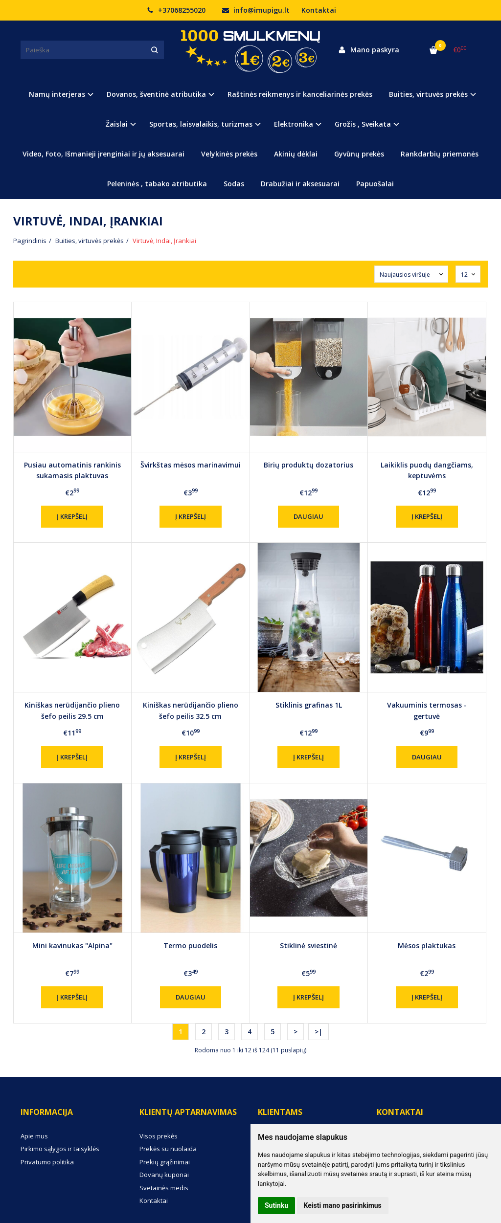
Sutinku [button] (276, 1205)
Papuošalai (375, 183)
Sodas (234, 183)
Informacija (47, 1112)
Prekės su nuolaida (168, 1148)
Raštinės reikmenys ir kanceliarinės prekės (300, 94)
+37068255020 (176, 10)
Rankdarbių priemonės (439, 153)
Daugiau (308, 516)
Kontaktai (318, 10)
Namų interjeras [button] (57, 94)
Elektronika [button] (293, 124)
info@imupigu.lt (256, 10)
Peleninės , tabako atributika (157, 183)
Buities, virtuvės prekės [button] (428, 94)
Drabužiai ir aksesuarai (300, 183)
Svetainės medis (163, 1187)
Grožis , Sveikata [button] (363, 124)
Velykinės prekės (229, 153)
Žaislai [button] (117, 124)
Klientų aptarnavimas (188, 1112)
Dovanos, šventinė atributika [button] (156, 94)
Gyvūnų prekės (359, 153)
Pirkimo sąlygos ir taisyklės (60, 1148)
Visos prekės (158, 1136)
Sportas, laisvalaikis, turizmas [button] (200, 124)
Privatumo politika (47, 1161)
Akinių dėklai (296, 153)
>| (318, 1031)
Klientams (280, 1112)
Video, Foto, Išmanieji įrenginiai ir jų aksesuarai (103, 153)
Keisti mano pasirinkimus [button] (343, 1205)
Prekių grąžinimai (164, 1161)
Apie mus (34, 1136)
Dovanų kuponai (164, 1174)
